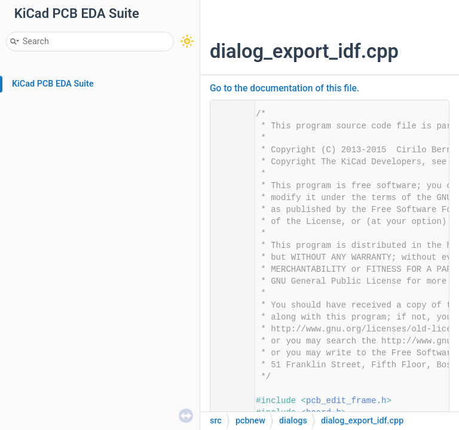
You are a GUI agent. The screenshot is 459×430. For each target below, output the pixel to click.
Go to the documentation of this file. (284, 88)
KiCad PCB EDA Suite (53, 84)
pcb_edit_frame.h (346, 401)
